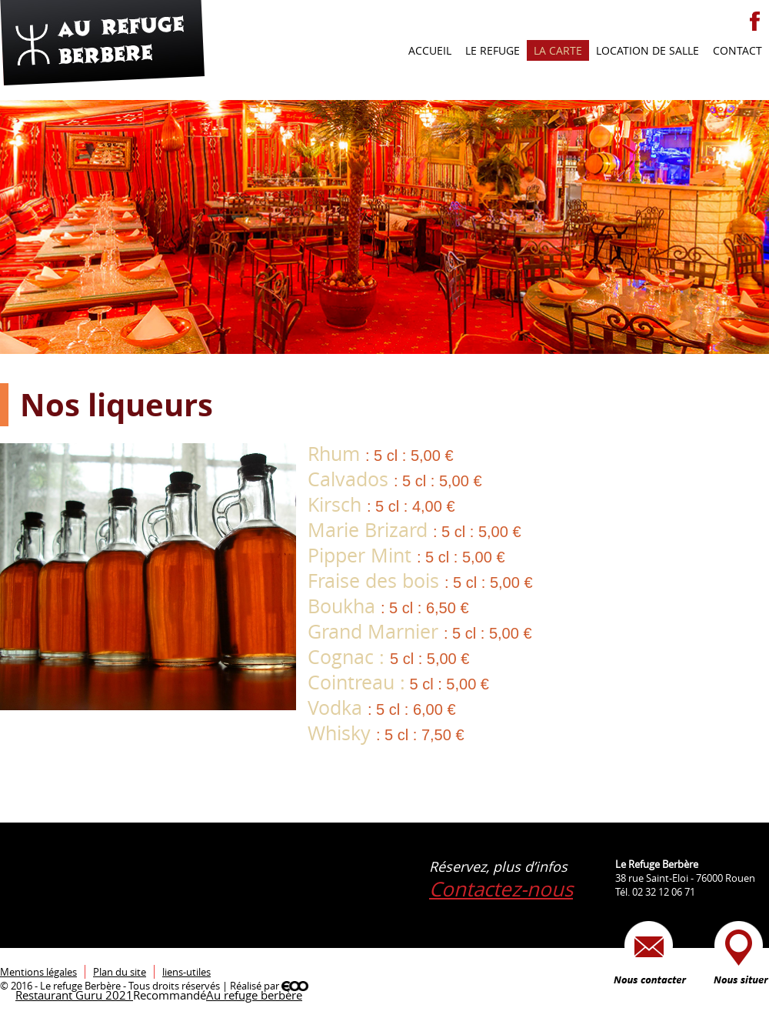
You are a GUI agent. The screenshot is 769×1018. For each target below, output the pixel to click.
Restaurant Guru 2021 (74, 995)
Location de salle (647, 50)
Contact (737, 50)
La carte (558, 50)
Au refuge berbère (254, 995)
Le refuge (492, 50)
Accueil (429, 50)
